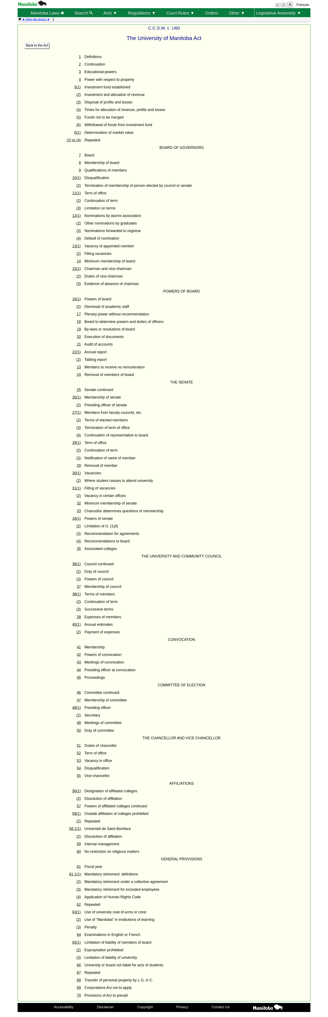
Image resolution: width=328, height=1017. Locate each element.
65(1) (76, 942)
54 (79, 768)
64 (79, 935)
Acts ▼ (110, 12)
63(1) (76, 912)
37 (79, 587)
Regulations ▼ (142, 12)
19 (79, 329)
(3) (78, 102)
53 (79, 761)
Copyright (145, 1007)
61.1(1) (75, 874)
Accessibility (63, 1007)
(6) (78, 125)
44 (79, 670)
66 (79, 965)
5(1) (77, 87)
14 (79, 261)
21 (79, 344)
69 (79, 988)
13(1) (76, 246)
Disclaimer (105, 1007)
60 (79, 851)
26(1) (76, 397)
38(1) (76, 594)
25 (79, 390)
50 (79, 730)
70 (79, 995)
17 (79, 314)
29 (79, 465)
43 (79, 662)
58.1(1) (75, 829)
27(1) (76, 412)
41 (79, 647)
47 (79, 700)
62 (79, 904)
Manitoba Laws (47, 12)
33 (79, 511)
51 (79, 745)
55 (79, 776)
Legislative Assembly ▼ (278, 12)
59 (79, 844)
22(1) (76, 352)
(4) (78, 110)
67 (79, 973)
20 (79, 337)
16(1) (76, 299)
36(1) (76, 564)
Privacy (182, 1007)
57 (79, 806)
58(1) (76, 814)
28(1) (76, 443)
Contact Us (220, 1007)
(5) (78, 117)
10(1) (76, 178)
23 (79, 367)
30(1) (76, 473)
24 (79, 375)
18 (79, 322)
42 (79, 655)
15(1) (76, 269)
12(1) (76, 216)
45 (79, 677)
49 (79, 723)
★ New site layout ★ (36, 19)
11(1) (76, 193)
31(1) (76, 488)
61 (79, 867)
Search (84, 12)
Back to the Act (37, 45)
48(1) (76, 708)
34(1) (76, 518)
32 (79, 503)
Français (302, 4)
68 (79, 980)
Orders (211, 12)
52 (79, 753)
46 (79, 692)
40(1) (76, 624)
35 (79, 549)
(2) (78, 95)
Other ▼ (237, 12)
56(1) (76, 791)
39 (79, 617)
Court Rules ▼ (180, 12)
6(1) (77, 132)
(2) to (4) (74, 140)
